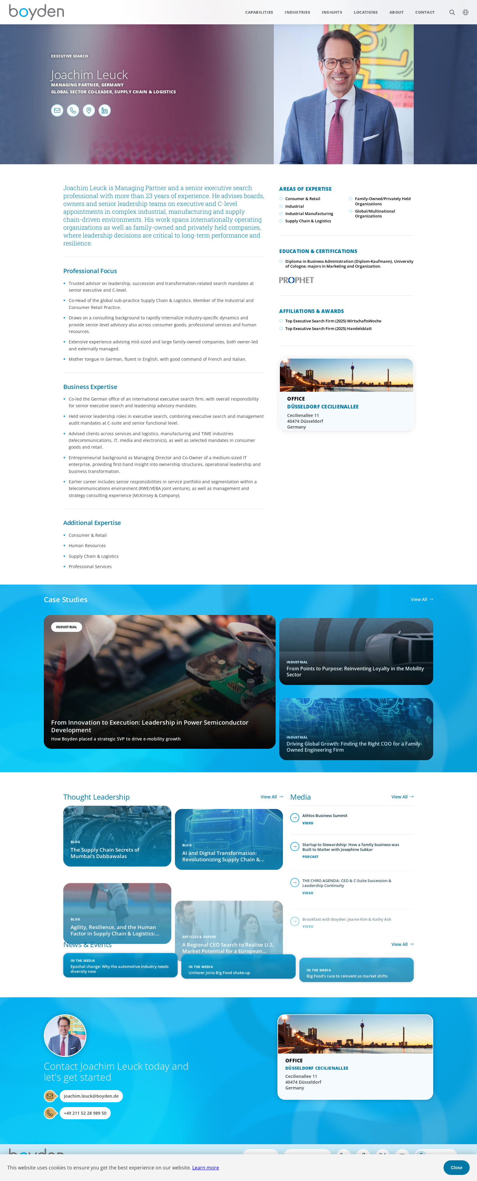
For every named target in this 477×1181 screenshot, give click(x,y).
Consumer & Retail (302, 198)
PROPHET (295, 278)
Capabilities (259, 12)
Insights (332, 12)
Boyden (36, 12)
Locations (366, 12)
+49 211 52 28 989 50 (85, 1113)
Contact (425, 12)
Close (456, 1167)
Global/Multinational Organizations (375, 213)
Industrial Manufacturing (309, 213)
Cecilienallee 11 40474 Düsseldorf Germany (305, 421)
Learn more (205, 1167)
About (396, 12)
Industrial (294, 206)
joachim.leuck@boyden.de (91, 1096)
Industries (297, 12)
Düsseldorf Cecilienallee (323, 406)
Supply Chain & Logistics (145, 92)
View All (419, 599)
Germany (112, 85)
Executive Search (69, 56)
